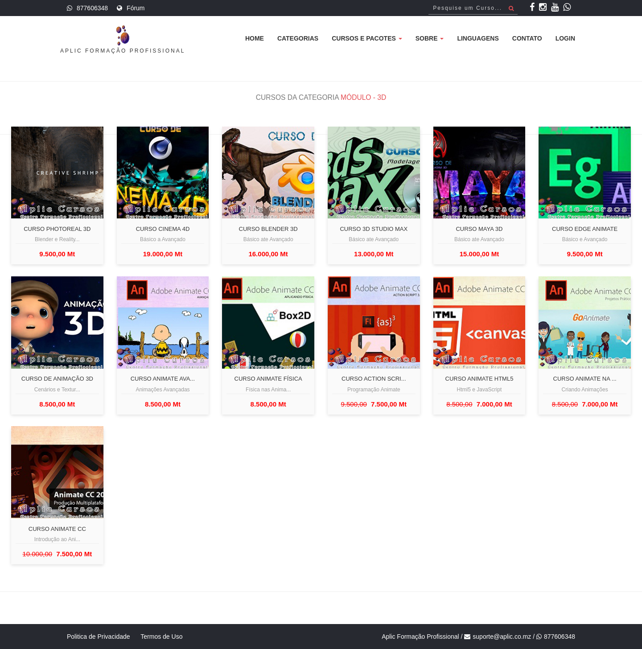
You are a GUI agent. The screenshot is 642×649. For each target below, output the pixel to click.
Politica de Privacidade (98, 636)
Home (254, 38)
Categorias (297, 38)
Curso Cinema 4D (163, 229)
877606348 (92, 8)
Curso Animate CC (57, 529)
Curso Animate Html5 (479, 379)
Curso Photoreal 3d (57, 229)
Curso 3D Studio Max (373, 229)
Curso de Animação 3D (57, 379)
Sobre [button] (430, 38)
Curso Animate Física (268, 379)
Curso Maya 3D (479, 229)
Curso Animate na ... (585, 379)
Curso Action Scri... (374, 379)
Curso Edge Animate (584, 229)
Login (565, 38)
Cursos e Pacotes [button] (367, 38)
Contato (527, 38)
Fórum (135, 8)
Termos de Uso (161, 636)
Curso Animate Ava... (163, 379)
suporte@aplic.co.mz (502, 636)
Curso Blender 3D (268, 229)
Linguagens (477, 38)
